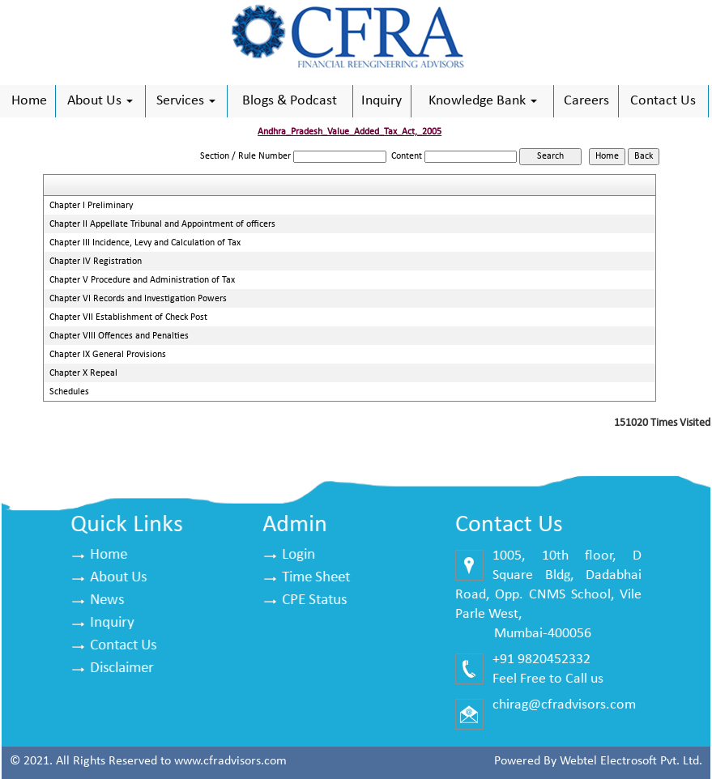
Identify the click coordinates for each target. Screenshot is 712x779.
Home (29, 101)
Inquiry (381, 101)
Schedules (69, 392)
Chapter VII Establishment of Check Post (128, 317)
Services (185, 101)
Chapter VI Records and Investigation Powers (138, 299)
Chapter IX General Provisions (107, 355)
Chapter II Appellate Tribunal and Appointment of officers (162, 224)
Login (299, 555)
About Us (100, 101)
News (108, 600)
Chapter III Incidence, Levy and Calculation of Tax (145, 243)
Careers (586, 101)
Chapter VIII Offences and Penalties (119, 336)
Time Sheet (317, 577)
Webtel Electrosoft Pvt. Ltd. (631, 761)
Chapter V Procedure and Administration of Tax (142, 280)
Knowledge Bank (482, 101)
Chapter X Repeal (83, 373)
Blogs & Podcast (289, 101)
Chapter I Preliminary (91, 206)
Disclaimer (123, 668)
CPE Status (315, 600)
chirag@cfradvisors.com (563, 705)
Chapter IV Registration (95, 261)
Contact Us (663, 101)
